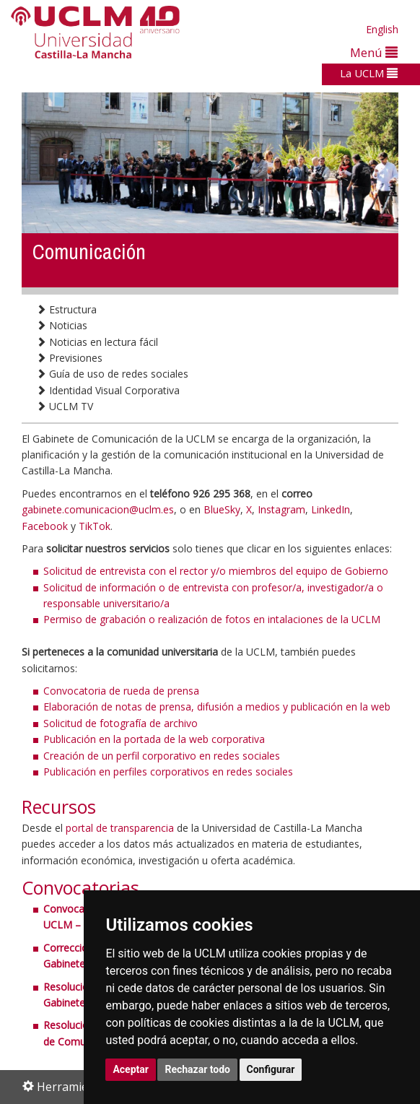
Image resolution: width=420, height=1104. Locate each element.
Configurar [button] (271, 1069)
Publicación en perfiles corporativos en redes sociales (168, 771)
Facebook (45, 526)
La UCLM (369, 73)
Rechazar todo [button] (197, 1069)
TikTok (94, 526)
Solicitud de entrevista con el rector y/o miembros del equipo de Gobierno (215, 571)
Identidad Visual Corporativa (108, 390)
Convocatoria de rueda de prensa (121, 690)
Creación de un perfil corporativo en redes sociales (161, 755)
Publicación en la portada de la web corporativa (154, 739)
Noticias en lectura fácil (97, 342)
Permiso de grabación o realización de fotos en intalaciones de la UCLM (211, 619)
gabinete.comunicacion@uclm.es (98, 509)
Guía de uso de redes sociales (112, 374)
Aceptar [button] (131, 1069)
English (382, 29)
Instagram (281, 509)
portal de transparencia (120, 828)
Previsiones (69, 358)
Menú (374, 52)
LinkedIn (330, 509)
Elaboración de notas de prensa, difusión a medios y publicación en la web (216, 706)
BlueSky (222, 509)
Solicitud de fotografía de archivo (120, 723)
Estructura (66, 309)
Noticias (61, 325)
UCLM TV (64, 406)
